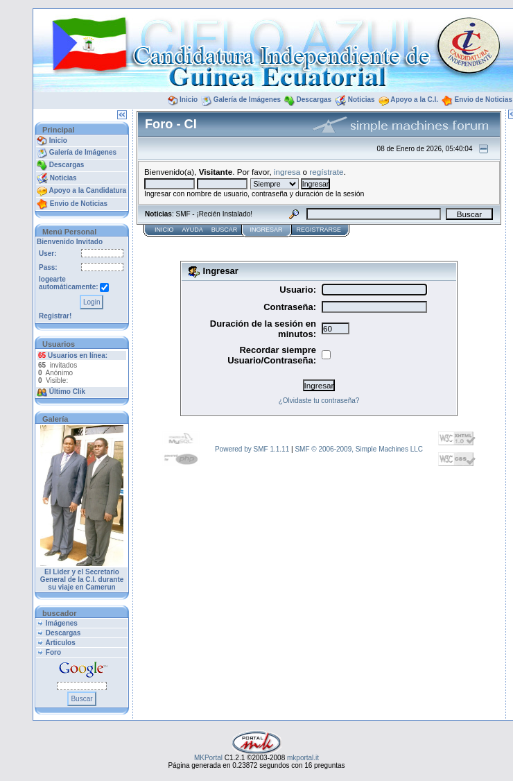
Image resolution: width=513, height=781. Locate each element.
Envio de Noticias (483, 99)
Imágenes (62, 623)
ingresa (287, 171)
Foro (53, 652)
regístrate (326, 171)
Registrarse (318, 229)
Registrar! (55, 316)
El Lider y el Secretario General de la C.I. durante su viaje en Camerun (82, 579)
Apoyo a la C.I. (414, 99)
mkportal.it (303, 758)
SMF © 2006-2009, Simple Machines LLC (359, 449)
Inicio (189, 99)
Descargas (314, 99)
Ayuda (192, 229)
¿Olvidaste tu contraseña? (319, 400)
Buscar (224, 229)
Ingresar (266, 229)
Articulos (60, 642)
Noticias (361, 99)
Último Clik (67, 391)
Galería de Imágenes (247, 99)
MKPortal (208, 758)
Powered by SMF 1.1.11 (252, 449)
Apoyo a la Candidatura (87, 190)
